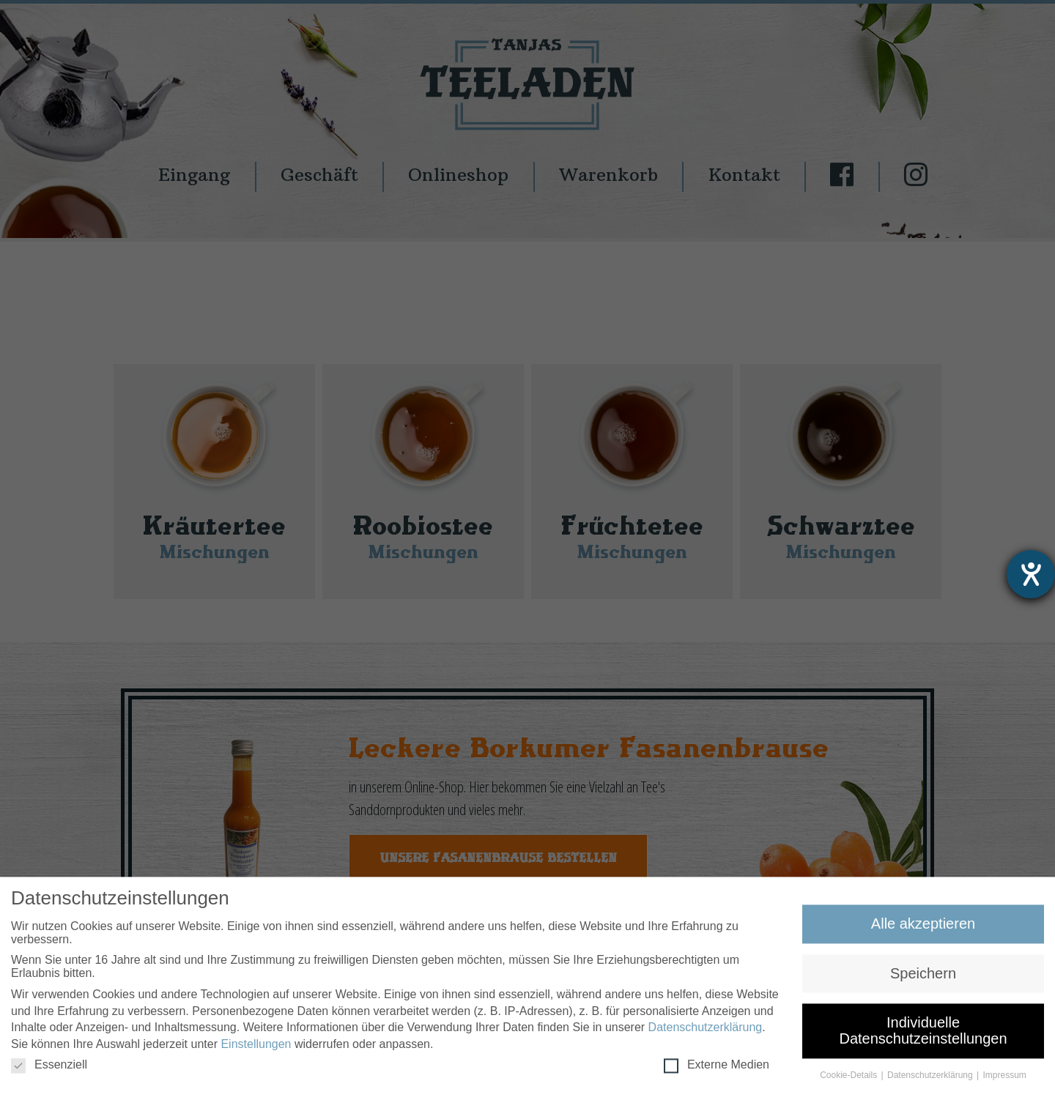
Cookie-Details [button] (849, 1080)
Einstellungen (256, 1049)
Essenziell (49, 1070)
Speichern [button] (923, 978)
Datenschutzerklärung (705, 1033)
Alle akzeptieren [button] (923, 929)
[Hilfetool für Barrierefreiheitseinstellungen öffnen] (1031, 574)
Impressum (1004, 1080)
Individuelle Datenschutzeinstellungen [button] (923, 1036)
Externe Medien (716, 1070)
